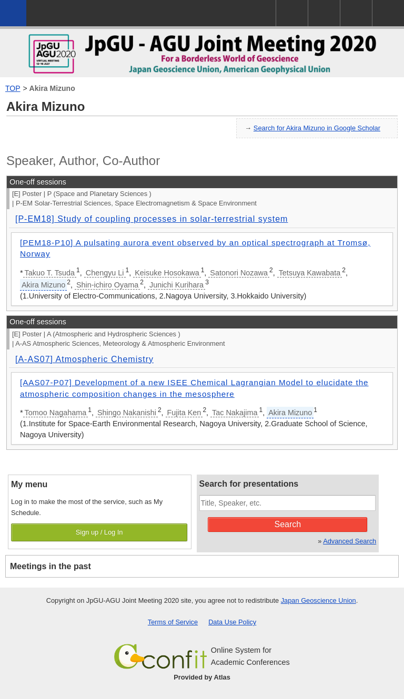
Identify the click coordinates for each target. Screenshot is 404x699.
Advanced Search (349, 541)
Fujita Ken (184, 412)
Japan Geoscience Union (318, 600)
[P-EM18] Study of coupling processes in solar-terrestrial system (151, 218)
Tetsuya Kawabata (310, 273)
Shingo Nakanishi (126, 412)
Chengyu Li (105, 273)
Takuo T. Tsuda (50, 273)
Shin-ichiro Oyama (107, 285)
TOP (13, 88)
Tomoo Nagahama (56, 412)
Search (288, 524)
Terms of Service (173, 622)
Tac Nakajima (234, 412)
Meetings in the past (50, 566)
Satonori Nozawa (239, 273)
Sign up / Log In (99, 532)
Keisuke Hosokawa (167, 273)
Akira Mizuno (52, 88)
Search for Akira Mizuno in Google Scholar (317, 128)
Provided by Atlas (202, 677)
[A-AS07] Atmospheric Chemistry (84, 359)
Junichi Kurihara (176, 285)
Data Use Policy (232, 622)
